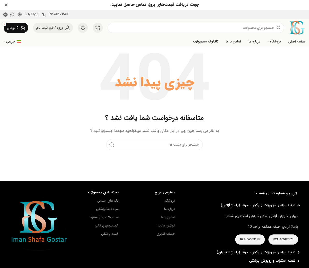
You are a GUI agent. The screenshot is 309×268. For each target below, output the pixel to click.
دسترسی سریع (165, 192)
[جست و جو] (196, 28)
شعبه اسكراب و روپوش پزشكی (272, 261)
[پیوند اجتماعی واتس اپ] (12, 14)
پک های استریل (108, 200)
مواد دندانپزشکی (107, 209)
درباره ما (169, 209)
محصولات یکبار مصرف (104, 217)
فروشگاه (169, 200)
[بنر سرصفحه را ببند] (6, 5)
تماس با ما (168, 217)
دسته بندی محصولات (103, 192)
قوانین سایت (166, 225)
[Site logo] (297, 27)
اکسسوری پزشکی (107, 225)
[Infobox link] (55, 14)
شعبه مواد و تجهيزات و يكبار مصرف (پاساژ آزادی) (258, 205)
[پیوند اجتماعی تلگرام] (5, 14)
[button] (241, 205)
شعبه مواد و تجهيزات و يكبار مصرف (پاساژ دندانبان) (256, 252)
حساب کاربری (165, 233)
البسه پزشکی (110, 233)
